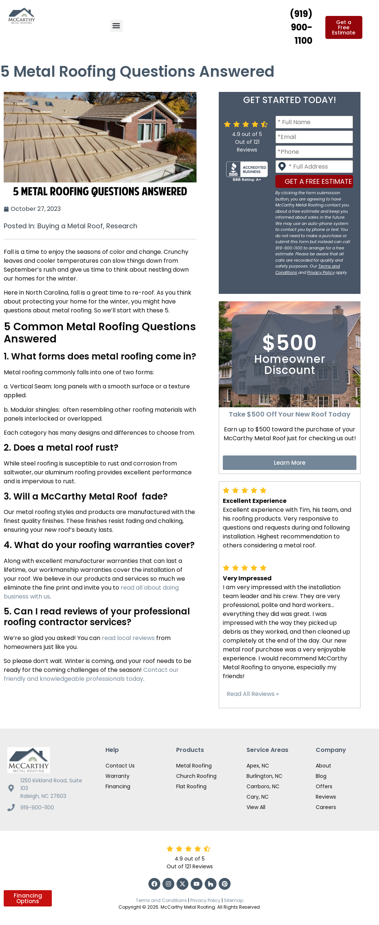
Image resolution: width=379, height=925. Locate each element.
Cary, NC (257, 796)
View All (255, 807)
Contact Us (120, 765)
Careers (326, 807)
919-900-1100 (37, 807)
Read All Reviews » (253, 694)
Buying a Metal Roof (70, 226)
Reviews (326, 796)
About (323, 765)
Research (121, 226)
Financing (117, 786)
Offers (324, 786)
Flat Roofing (191, 786)
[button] (116, 26)
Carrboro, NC (262, 786)
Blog (321, 776)
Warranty (117, 776)
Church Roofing (196, 776)
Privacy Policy (321, 272)
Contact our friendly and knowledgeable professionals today (91, 674)
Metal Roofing (194, 765)
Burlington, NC (264, 776)
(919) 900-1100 (301, 27)
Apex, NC (257, 765)
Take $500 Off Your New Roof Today (290, 414)
